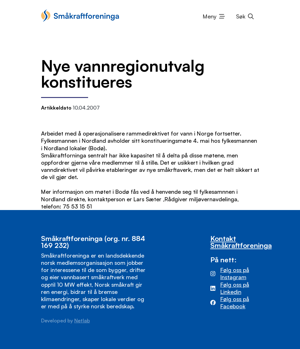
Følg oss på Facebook (234, 302)
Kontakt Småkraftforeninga (241, 241)
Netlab (82, 320)
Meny (210, 16)
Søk (240, 16)
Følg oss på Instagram (234, 273)
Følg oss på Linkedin (234, 288)
